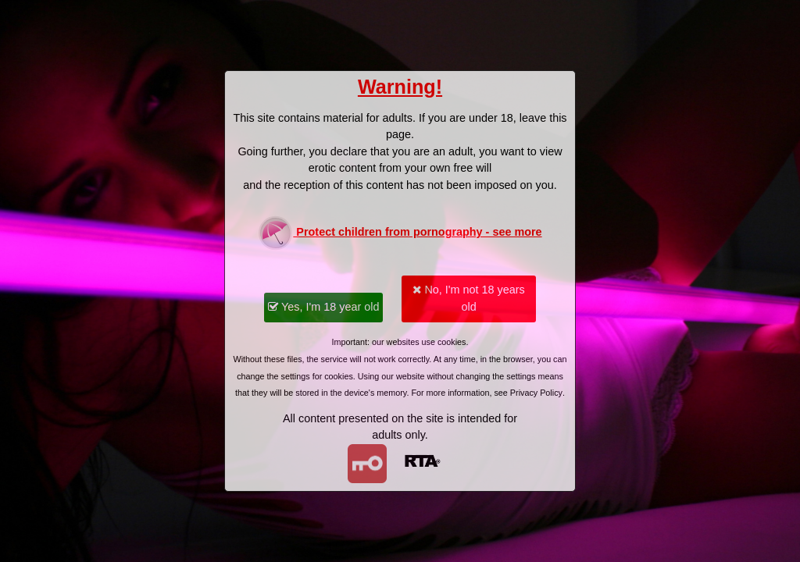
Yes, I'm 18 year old (323, 307)
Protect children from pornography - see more (399, 233)
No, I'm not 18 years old (468, 298)
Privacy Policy (536, 392)
